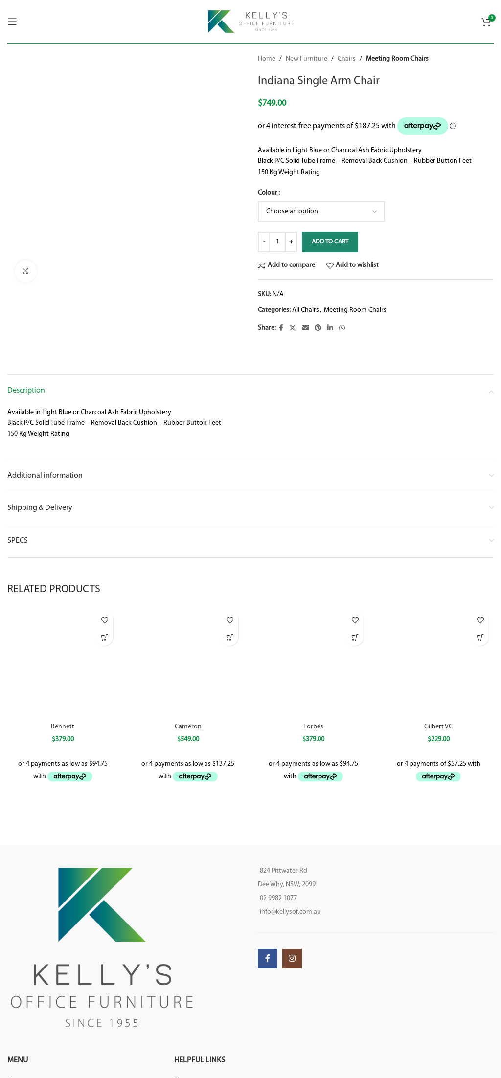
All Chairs (305, 310)
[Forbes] (313, 662)
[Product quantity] (277, 242)
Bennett (62, 726)
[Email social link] (305, 328)
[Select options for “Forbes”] (355, 637)
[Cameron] (188, 662)
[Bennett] (62, 662)
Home (266, 59)
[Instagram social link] (292, 958)
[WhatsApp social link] (342, 328)
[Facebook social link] (281, 328)
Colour (267, 193)
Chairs (347, 59)
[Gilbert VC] (438, 662)
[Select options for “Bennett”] (104, 637)
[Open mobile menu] (12, 21)
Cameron (188, 726)
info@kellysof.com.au (290, 912)
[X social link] (292, 328)
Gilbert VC (438, 726)
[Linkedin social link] (330, 328)
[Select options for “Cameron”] (229, 637)
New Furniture (306, 59)
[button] (480, 637)
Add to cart (330, 242)
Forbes (313, 726)
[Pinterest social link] (318, 328)
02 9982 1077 (278, 898)
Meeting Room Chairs (397, 59)
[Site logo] (251, 21)
